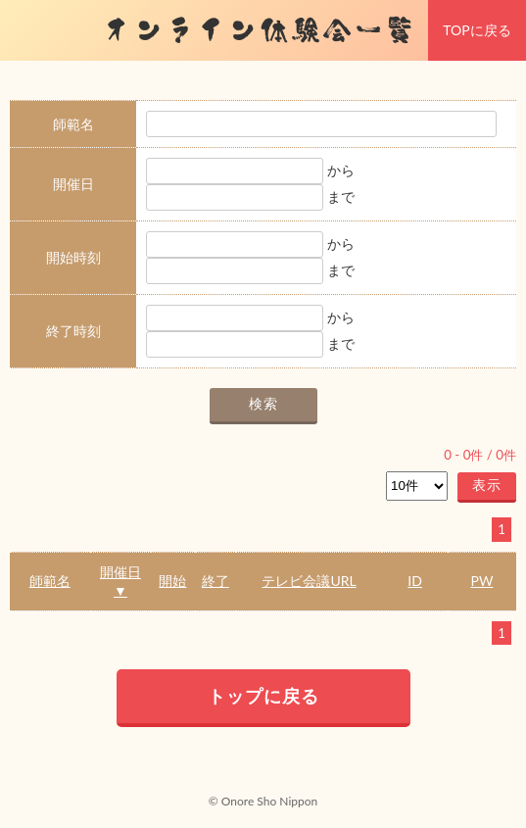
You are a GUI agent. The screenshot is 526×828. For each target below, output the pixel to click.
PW (482, 580)
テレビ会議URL (309, 580)
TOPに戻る (476, 30)
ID (414, 580)
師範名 (50, 580)
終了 (215, 580)
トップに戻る (263, 695)
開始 (172, 580)
